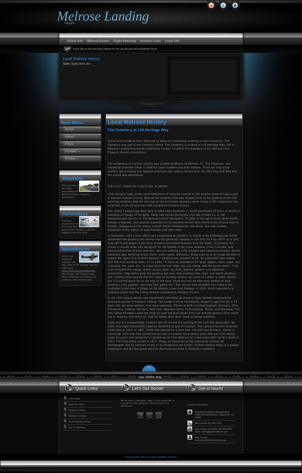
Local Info (172, 41)
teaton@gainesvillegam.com (214, 431)
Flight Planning (125, 41)
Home (69, 129)
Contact (72, 151)
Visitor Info (75, 41)
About (69, 136)
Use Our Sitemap (77, 427)
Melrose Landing (103, 16)
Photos (70, 158)
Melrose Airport (98, 41)
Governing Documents (79, 421)
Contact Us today (77, 410)
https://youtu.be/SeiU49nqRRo (78, 271)
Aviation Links (150, 41)
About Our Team (76, 404)
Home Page (74, 398)
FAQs (69, 144)
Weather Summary (77, 416)
